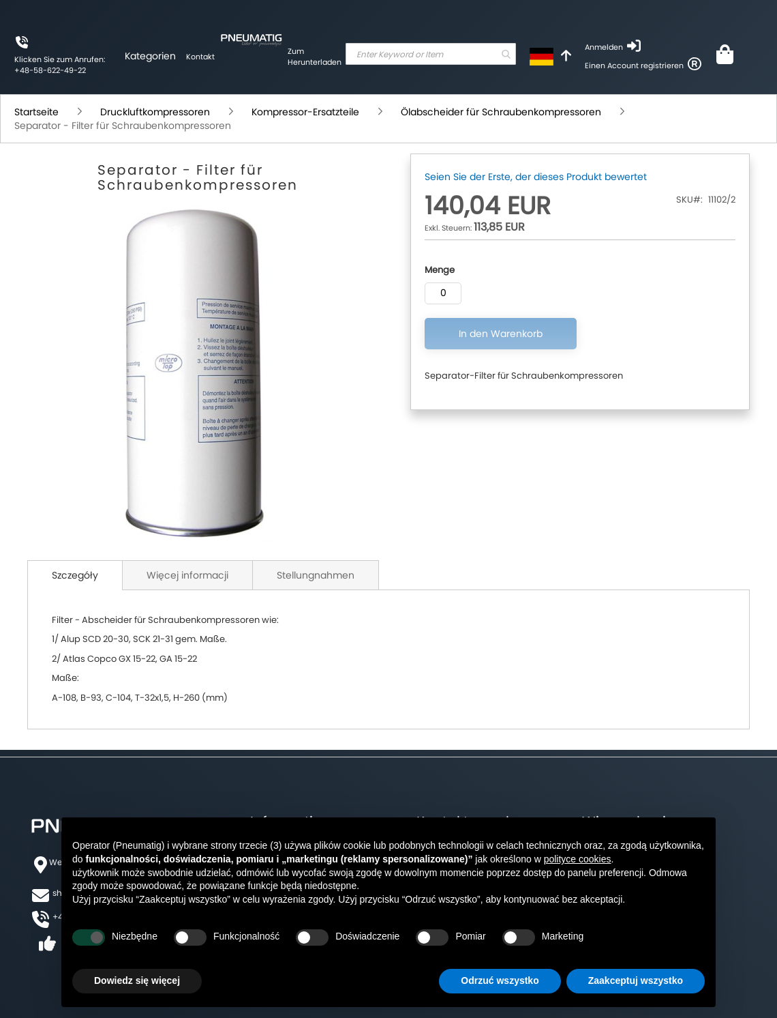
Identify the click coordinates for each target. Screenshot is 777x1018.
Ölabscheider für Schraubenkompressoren (501, 112)
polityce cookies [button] (577, 859)
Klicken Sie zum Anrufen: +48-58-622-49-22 (59, 65)
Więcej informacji (187, 575)
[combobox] (431, 54)
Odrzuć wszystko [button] (499, 980)
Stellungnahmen (315, 575)
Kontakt (200, 56)
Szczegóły (75, 575)
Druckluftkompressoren (155, 112)
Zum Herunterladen (314, 57)
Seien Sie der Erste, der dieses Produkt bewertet (536, 177)
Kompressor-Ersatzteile (305, 112)
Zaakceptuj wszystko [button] (635, 980)
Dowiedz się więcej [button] (137, 980)
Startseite (36, 112)
